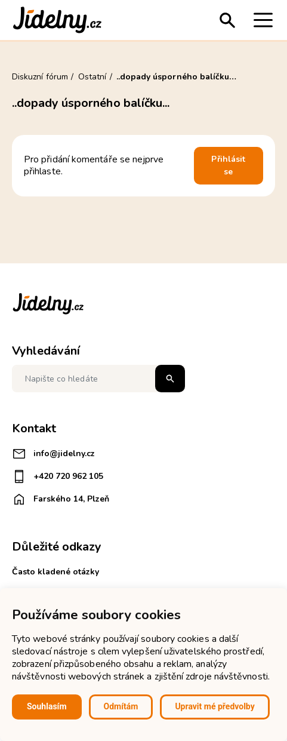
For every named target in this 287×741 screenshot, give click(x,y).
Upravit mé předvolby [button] (214, 706)
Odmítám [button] (121, 706)
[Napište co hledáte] (98, 378)
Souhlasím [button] (47, 706)
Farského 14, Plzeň (60, 499)
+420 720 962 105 (57, 476)
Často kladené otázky (55, 571)
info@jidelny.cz (53, 454)
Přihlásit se (228, 165)
